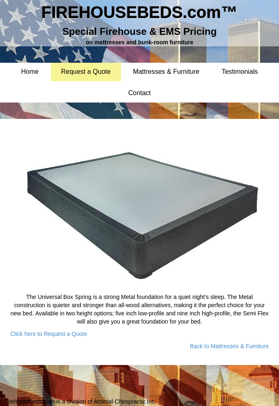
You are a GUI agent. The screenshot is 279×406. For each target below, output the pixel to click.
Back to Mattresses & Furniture (229, 346)
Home (30, 72)
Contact (139, 93)
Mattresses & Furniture (166, 72)
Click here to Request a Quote (48, 334)
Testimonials (240, 72)
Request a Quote (86, 72)
